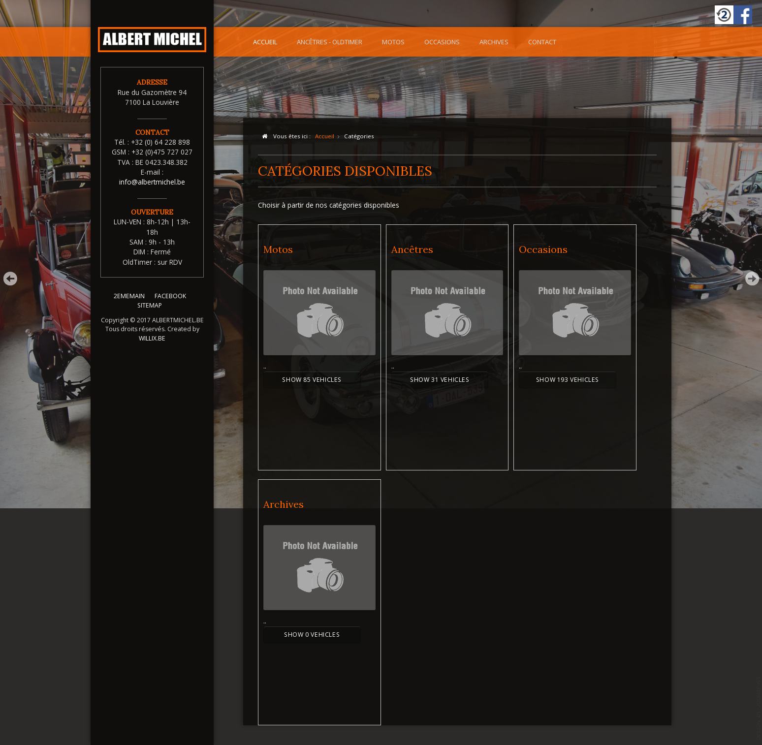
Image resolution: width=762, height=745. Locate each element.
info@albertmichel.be (152, 181)
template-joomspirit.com (759, 708)
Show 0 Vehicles (312, 634)
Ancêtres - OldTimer (329, 41)
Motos (393, 41)
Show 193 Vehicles (567, 379)
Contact (542, 41)
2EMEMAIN (129, 302)
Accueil (265, 41)
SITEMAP (149, 311)
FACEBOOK (170, 302)
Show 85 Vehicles (312, 379)
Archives (493, 41)
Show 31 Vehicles (440, 379)
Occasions (442, 41)
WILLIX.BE (152, 344)
